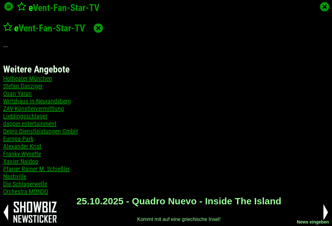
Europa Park (18, 139)
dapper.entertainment (29, 123)
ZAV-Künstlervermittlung (33, 108)
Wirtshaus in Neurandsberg (37, 101)
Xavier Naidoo (20, 161)
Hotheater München (27, 78)
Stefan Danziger (23, 86)
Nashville (14, 176)
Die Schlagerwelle (25, 184)
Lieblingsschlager (25, 116)
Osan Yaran (17, 93)
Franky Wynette (22, 154)
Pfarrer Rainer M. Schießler (36, 169)
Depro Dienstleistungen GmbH (40, 131)
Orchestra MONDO (25, 191)
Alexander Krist (22, 146)
